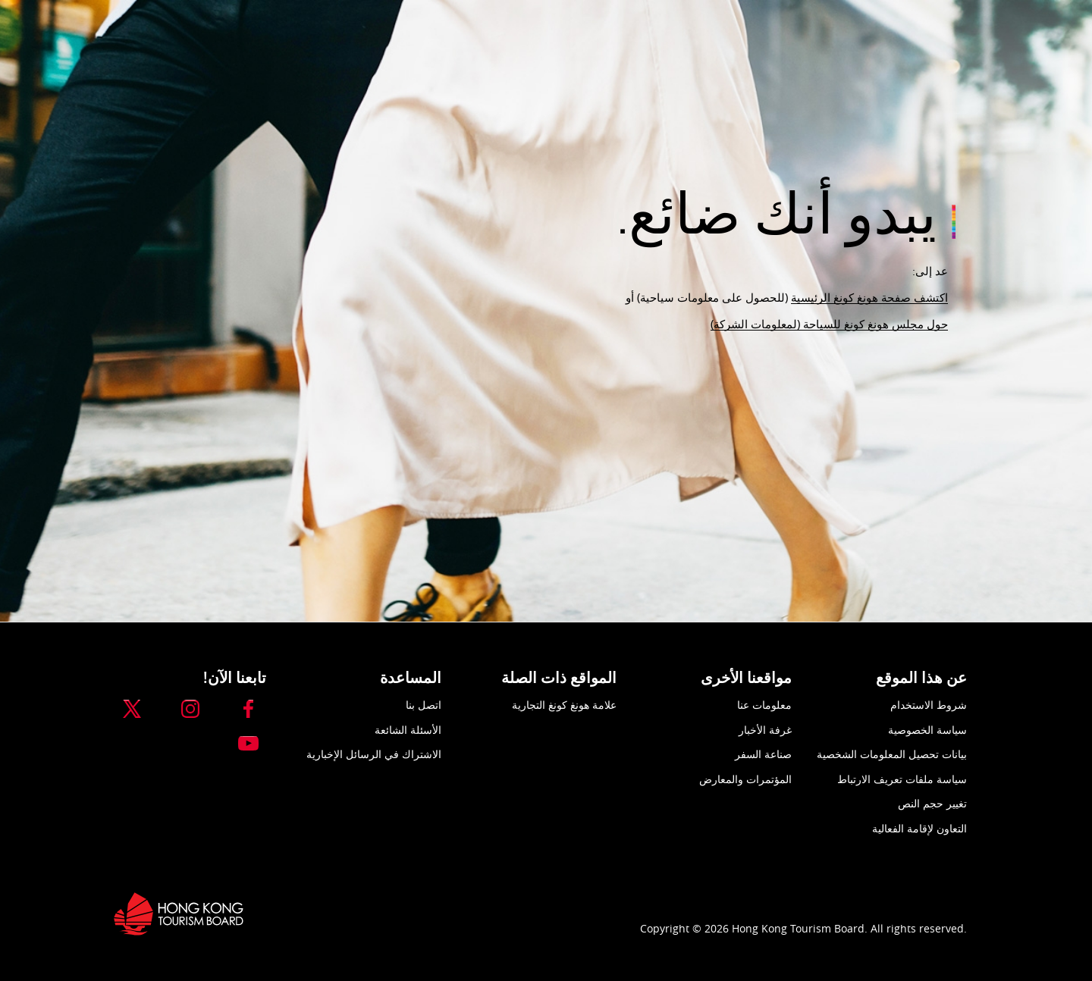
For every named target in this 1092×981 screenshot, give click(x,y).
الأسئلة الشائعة (408, 729)
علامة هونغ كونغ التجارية (564, 704)
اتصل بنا (423, 704)
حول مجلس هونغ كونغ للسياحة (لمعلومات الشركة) (829, 323)
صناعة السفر (763, 754)
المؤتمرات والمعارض (745, 779)
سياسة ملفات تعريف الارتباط (902, 779)
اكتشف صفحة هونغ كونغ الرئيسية (869, 297)
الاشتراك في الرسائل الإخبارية (373, 754)
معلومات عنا (764, 704)
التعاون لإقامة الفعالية (919, 828)
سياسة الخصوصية (927, 729)
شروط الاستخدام (928, 704)
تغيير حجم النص (932, 803)
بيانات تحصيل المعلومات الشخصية (892, 754)
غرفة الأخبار (765, 729)
